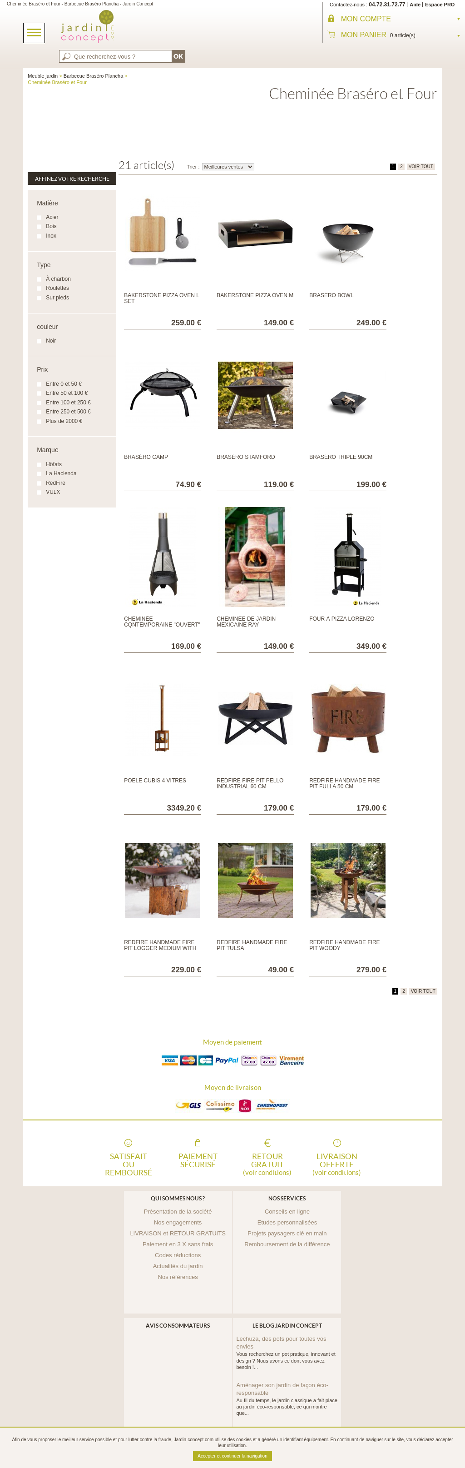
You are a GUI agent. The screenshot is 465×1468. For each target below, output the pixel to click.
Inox (51, 236)
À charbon (58, 279)
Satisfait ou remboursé (128, 1163)
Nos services (287, 1198)
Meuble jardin (43, 76)
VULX (53, 492)
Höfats (54, 464)
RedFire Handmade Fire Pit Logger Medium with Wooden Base (160, 948)
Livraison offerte (337, 1163)
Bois (51, 226)
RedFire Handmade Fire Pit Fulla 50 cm (344, 783)
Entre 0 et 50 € (64, 384)
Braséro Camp (146, 457)
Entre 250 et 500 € (68, 411)
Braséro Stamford (246, 457)
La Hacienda (61, 473)
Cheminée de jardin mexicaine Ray (246, 622)
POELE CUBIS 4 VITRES (155, 780)
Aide (415, 4)
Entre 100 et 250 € (68, 402)
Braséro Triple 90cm (340, 457)
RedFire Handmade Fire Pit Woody (344, 945)
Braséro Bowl (331, 295)
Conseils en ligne (287, 1211)
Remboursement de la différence (287, 1244)
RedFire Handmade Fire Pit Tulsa (252, 945)
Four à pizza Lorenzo (341, 619)
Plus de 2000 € (64, 421)
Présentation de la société (178, 1211)
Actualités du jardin (178, 1266)
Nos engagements (178, 1222)
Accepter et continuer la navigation (232, 1455)
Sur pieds (57, 297)
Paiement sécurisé (198, 1160)
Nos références (178, 1277)
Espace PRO (440, 4)
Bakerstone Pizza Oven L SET (161, 298)
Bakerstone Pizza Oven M (255, 295)
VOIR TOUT (421, 166)
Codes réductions (178, 1255)
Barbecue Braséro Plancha (93, 76)
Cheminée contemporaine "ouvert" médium (162, 625)
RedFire (55, 483)
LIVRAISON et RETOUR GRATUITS (177, 1233)
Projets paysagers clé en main (286, 1233)
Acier (52, 217)
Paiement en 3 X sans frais (178, 1244)
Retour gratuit (267, 1163)
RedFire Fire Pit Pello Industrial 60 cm (250, 783)
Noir (51, 341)
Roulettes (57, 288)
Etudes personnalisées (287, 1222)
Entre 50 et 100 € (67, 393)
